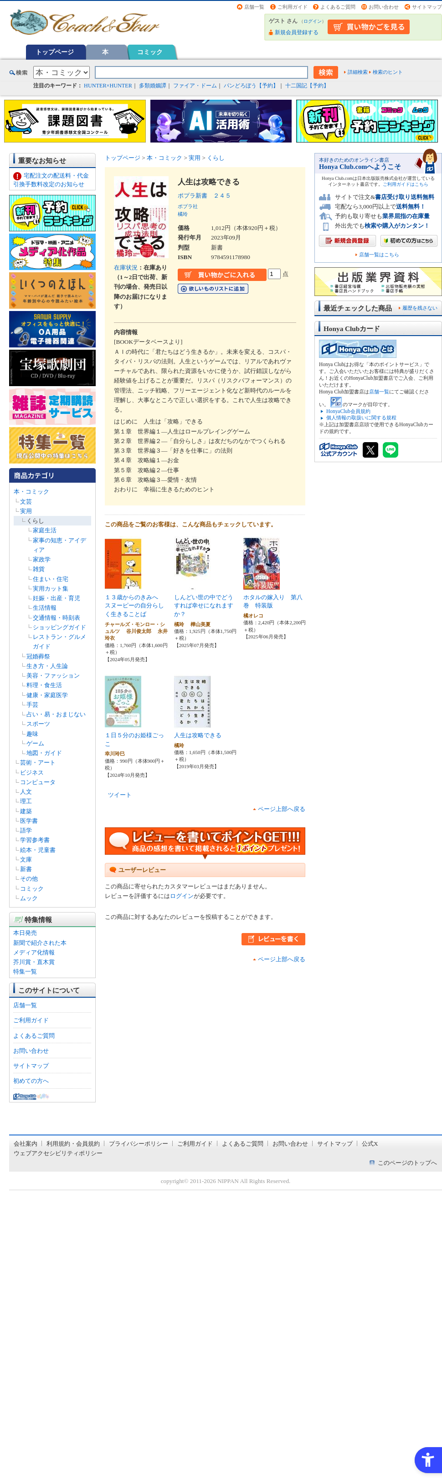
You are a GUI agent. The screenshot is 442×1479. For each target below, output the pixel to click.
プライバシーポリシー (138, 1143)
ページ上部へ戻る (281, 809)
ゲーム (35, 743)
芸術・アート (38, 762)
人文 (26, 791)
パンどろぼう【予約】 (251, 85)
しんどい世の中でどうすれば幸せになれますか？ (203, 605)
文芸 (26, 501)
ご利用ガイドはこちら (405, 184)
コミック (150, 52)
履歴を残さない (419, 308)
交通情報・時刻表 (56, 617)
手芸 (32, 704)
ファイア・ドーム (195, 85)
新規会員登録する (297, 32)
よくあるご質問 (337, 7)
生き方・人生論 (47, 666)
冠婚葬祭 (38, 656)
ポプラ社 (188, 206)
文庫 (26, 859)
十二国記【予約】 (307, 85)
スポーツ (38, 723)
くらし (35, 520)
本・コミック (31, 491)
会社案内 (25, 1143)
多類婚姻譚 (152, 85)
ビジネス (32, 772)
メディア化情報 (34, 952)
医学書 (29, 820)
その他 (29, 878)
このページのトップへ (407, 1162)
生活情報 (45, 607)
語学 (26, 830)
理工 (26, 801)
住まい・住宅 (50, 579)
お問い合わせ (384, 7)
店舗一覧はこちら (379, 254)
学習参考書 (35, 839)
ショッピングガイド (59, 627)
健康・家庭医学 (47, 695)
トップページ (55, 52)
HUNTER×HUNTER (108, 85)
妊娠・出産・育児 (56, 598)
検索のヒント (388, 72)
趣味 (32, 733)
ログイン (312, 21)
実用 (26, 511)
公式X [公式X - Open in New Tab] (370, 1143)
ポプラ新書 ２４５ (204, 195)
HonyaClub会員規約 (348, 411)
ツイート (120, 794)
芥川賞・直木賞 (34, 962)
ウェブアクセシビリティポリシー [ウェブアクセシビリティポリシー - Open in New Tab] (58, 1153)
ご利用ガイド (293, 7)
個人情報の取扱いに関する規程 (361, 417)
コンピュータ (38, 782)
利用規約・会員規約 (73, 1143)
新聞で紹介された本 (40, 942)
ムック (29, 898)
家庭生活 (45, 530)
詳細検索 (358, 72)
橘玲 (183, 214)
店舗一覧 (254, 7)
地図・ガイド (44, 753)
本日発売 (25, 932)
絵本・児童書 (38, 850)
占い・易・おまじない (56, 714)
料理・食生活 (44, 685)
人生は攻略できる (197, 735)
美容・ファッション (53, 675)
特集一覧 (25, 971)
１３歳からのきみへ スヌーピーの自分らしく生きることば (134, 605)
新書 (26, 869)
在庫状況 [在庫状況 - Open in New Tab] (126, 267)
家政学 (42, 559)
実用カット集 (50, 588)
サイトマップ (427, 7)
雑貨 (39, 569)
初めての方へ (31, 1080)
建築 (26, 811)
